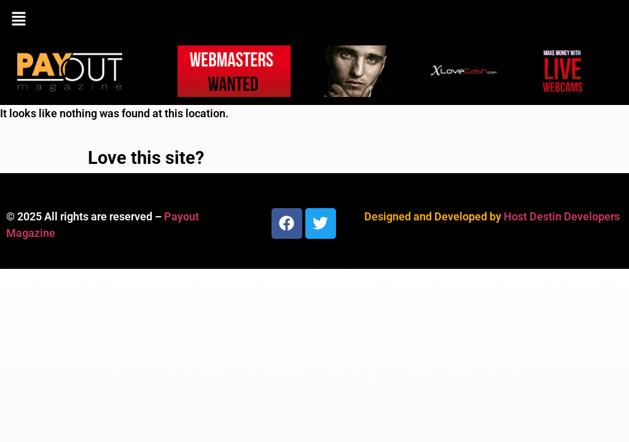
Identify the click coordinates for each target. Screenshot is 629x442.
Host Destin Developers (562, 216)
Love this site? (146, 157)
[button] (314, 19)
